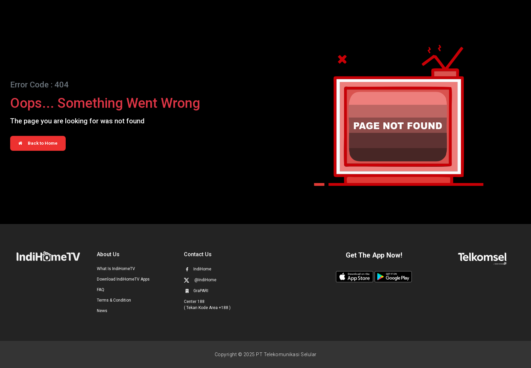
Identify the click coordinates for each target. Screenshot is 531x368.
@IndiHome (200, 280)
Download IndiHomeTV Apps (123, 279)
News (102, 310)
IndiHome (197, 269)
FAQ (100, 289)
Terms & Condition (114, 300)
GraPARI (196, 290)
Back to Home (38, 143)
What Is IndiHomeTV (116, 268)
